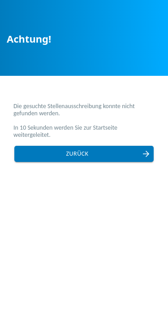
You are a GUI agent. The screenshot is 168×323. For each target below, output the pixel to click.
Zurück (77, 153)
